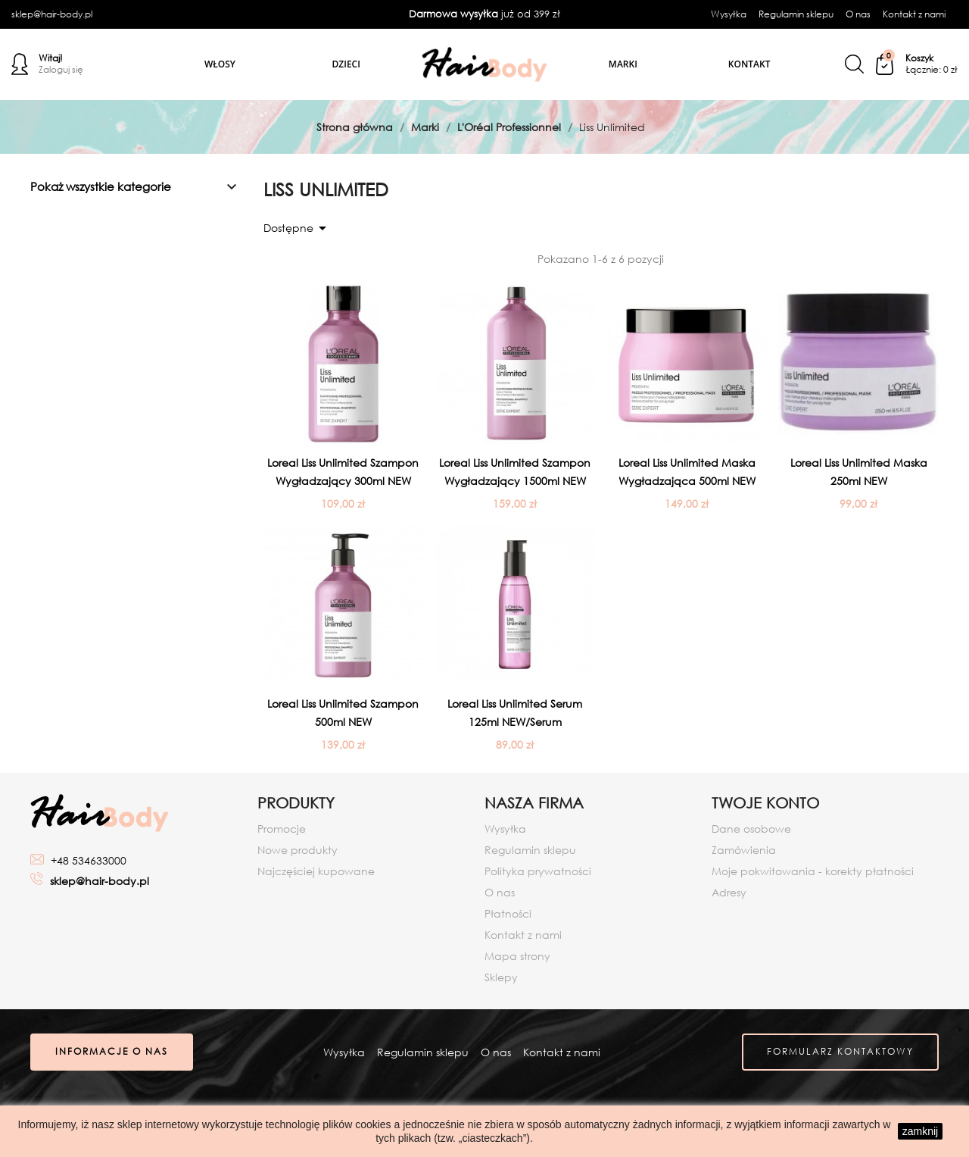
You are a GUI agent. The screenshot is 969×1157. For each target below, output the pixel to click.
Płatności (507, 913)
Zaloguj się (61, 69)
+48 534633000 (88, 860)
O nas (858, 14)
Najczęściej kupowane (316, 871)
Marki (623, 64)
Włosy (219, 64)
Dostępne (297, 228)
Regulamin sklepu (796, 14)
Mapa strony (517, 956)
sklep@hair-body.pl (51, 14)
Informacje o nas (112, 1052)
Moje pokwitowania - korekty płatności (813, 871)
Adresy (729, 892)
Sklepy (501, 977)
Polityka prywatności (537, 871)
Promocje (281, 828)
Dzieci (346, 64)
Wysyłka (728, 14)
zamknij (920, 1131)
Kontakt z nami (914, 14)
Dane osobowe (751, 828)
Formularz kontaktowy (839, 1052)
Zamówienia (744, 850)
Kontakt (749, 64)
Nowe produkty (297, 850)
